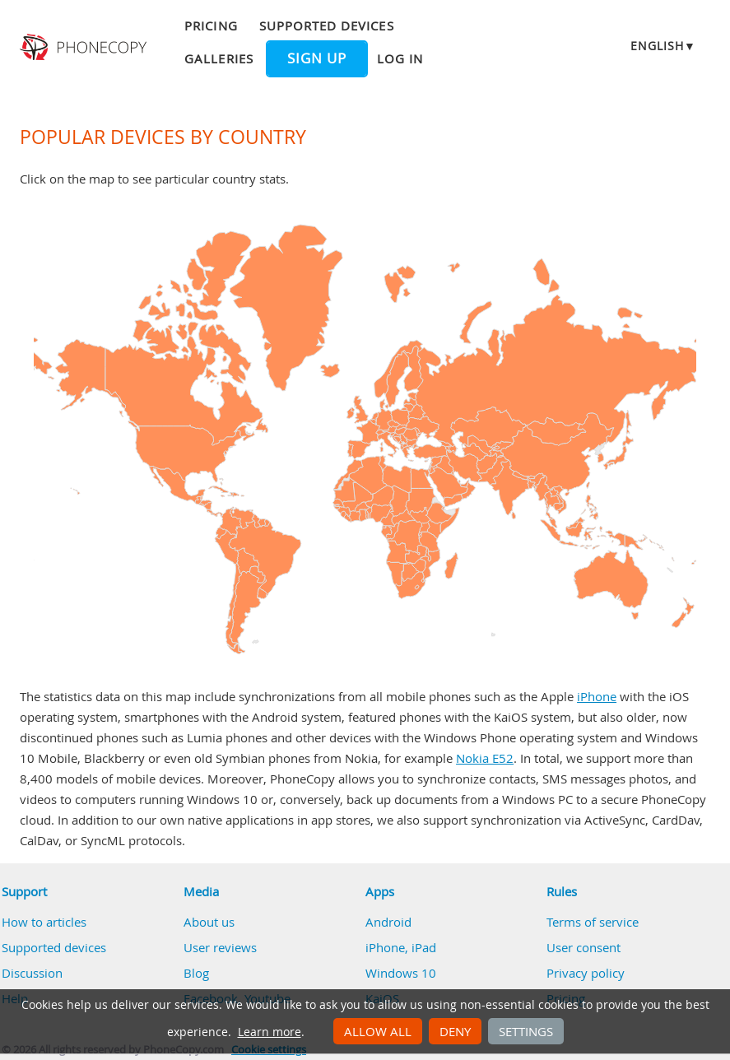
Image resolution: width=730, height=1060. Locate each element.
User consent (583, 947)
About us (209, 922)
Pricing (210, 25)
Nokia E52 (485, 758)
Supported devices (326, 25)
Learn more (269, 1032)
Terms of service (592, 922)
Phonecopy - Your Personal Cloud (84, 47)
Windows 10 (400, 973)
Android (388, 922)
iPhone (596, 696)
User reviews (220, 947)
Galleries (218, 58)
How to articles (44, 922)
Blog (196, 973)
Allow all (377, 1031)
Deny (455, 1031)
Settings (526, 1031)
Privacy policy (585, 973)
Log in (400, 58)
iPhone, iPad (400, 947)
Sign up (316, 58)
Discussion (32, 973)
